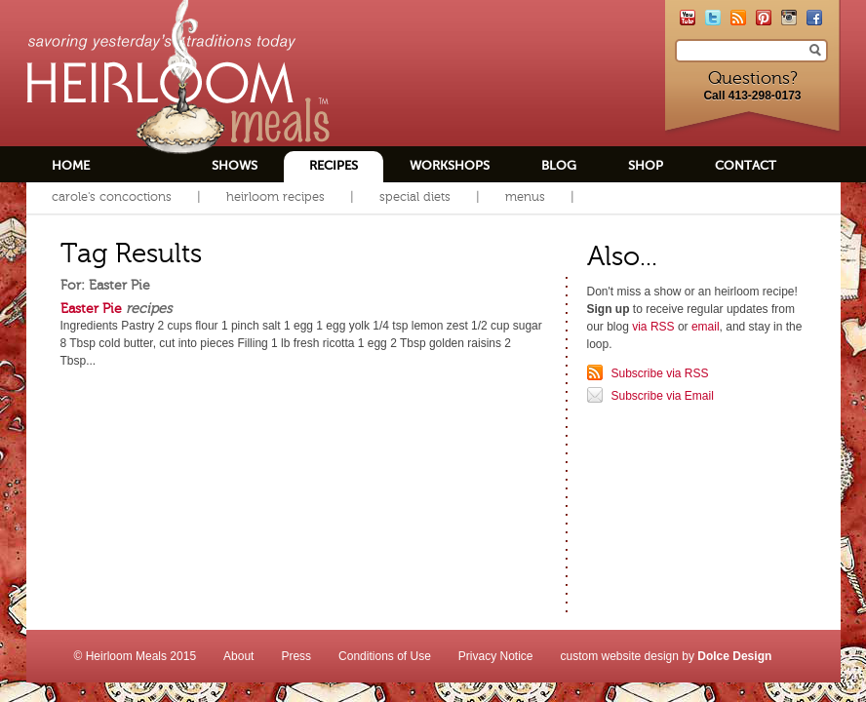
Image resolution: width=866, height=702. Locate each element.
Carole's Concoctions (112, 196)
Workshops (450, 165)
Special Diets (415, 196)
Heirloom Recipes (275, 196)
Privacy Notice (495, 656)
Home (71, 165)
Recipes (333, 165)
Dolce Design (734, 656)
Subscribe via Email (662, 396)
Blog (558, 165)
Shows (234, 165)
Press (296, 656)
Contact (745, 165)
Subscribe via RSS (660, 373)
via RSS (653, 326)
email (705, 326)
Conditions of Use (384, 656)
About (238, 656)
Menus (525, 196)
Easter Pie (91, 308)
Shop (645, 165)
